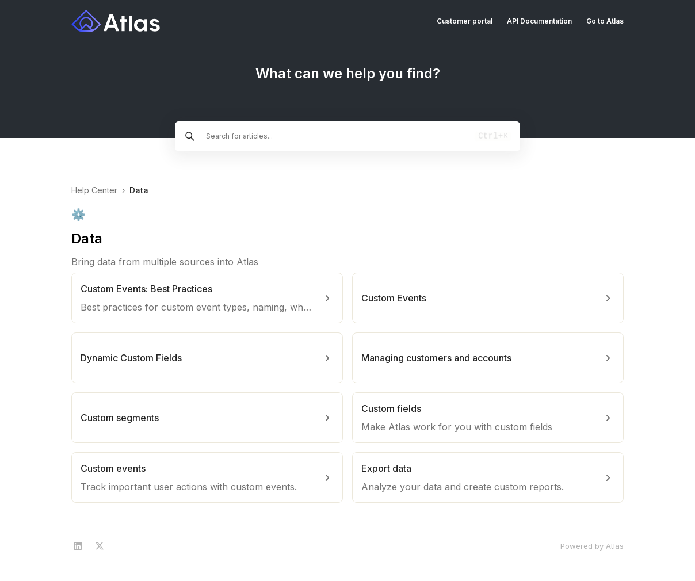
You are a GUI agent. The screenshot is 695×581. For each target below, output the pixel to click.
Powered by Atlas (592, 546)
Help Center (94, 190)
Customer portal (464, 21)
